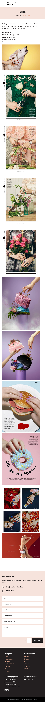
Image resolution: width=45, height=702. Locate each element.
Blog (6, 669)
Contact (7, 671)
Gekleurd (26, 664)
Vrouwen (23, 15)
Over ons (7, 666)
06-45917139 (10, 591)
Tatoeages (26, 666)
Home (6, 657)
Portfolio (7, 661)
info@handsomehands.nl (14, 587)
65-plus (25, 669)
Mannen (26, 659)
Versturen (37, 640)
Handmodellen (9, 659)
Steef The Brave (33, 699)
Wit (29, 15)
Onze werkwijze (10, 664)
